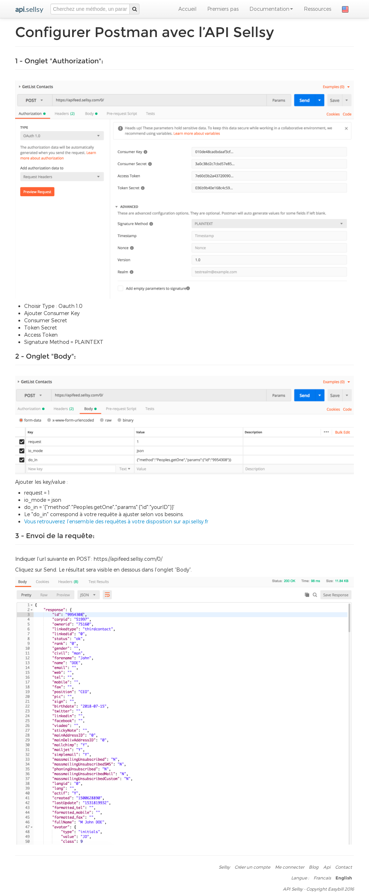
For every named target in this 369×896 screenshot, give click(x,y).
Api (326, 866)
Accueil (187, 9)
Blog (314, 866)
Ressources (317, 9)
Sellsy (224, 866)
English (343, 878)
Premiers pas (223, 9)
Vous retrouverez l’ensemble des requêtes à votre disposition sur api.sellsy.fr (116, 521)
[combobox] (90, 9)
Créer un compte (252, 866)
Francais (322, 877)
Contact (343, 866)
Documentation (271, 9)
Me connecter (289, 866)
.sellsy (29, 9)
